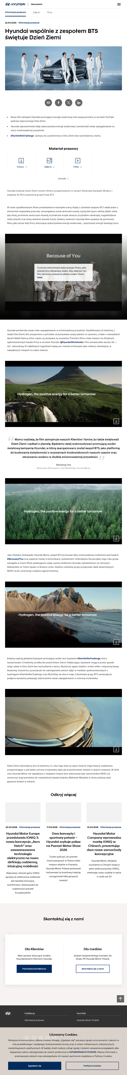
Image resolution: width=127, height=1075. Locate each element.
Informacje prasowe (34, 1020)
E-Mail (48, 102)
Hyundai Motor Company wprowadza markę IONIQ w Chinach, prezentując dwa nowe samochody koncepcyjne (104, 844)
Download (116, 421)
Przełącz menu (119, 4)
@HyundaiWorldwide (72, 342)
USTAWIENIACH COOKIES (82, 1052)
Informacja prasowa (15, 12)
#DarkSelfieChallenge (22, 135)
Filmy (49, 12)
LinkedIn (78, 102)
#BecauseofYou (15, 559)
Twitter (68, 102)
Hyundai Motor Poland (88, 1020)
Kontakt (62, 178)
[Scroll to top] (120, 998)
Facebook (58, 102)
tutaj (39, 277)
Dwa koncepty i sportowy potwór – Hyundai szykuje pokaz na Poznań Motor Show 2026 (63, 842)
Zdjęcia (36, 12)
